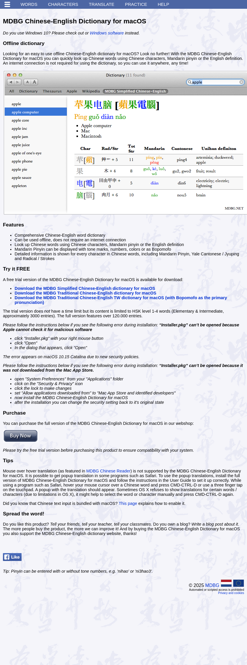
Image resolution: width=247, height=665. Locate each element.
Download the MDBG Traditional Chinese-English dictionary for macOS (85, 293)
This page (128, 503)
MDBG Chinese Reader (108, 471)
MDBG (212, 585)
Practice (136, 4)
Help (163, 4)
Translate (101, 4)
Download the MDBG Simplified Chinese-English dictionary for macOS (85, 288)
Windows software (107, 33)
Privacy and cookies (231, 593)
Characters (63, 4)
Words (28, 4)
